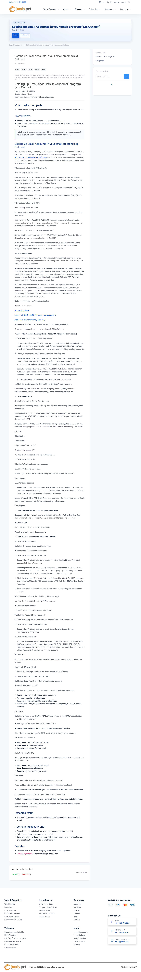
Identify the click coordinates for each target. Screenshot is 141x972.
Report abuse (44, 917)
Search (15, 35)
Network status (45, 910)
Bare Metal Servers (12, 917)
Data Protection (79, 938)
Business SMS (10, 948)
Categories (25, 35)
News (75, 917)
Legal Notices (79, 935)
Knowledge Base (46, 904)
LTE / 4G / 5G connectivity (15, 938)
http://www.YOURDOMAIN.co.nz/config (31, 157)
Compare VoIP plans (12, 941)
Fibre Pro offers (10, 935)
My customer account (116, 2)
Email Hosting (10, 910)
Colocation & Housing (13, 920)
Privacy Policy (79, 941)
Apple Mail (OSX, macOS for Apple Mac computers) (35, 315)
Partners (77, 910)
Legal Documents (80, 932)
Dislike (26, 874)
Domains (8, 907)
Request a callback (46, 913)
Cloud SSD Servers (12, 913)
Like (16, 874)
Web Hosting (9, 904)
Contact (76, 920)
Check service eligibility (14, 932)
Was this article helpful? (105, 57)
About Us (77, 904)
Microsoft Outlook (22, 310)
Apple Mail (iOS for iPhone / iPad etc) (30, 320)
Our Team (77, 907)
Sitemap (76, 944)
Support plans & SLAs (48, 907)
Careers (76, 913)
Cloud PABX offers (11, 944)
